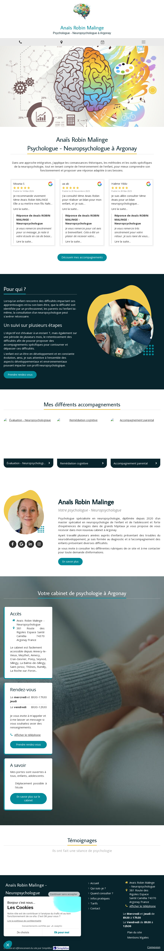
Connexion (153, 947)
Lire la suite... (21, 209)
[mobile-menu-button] (143, 42)
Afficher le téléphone (27, 735)
